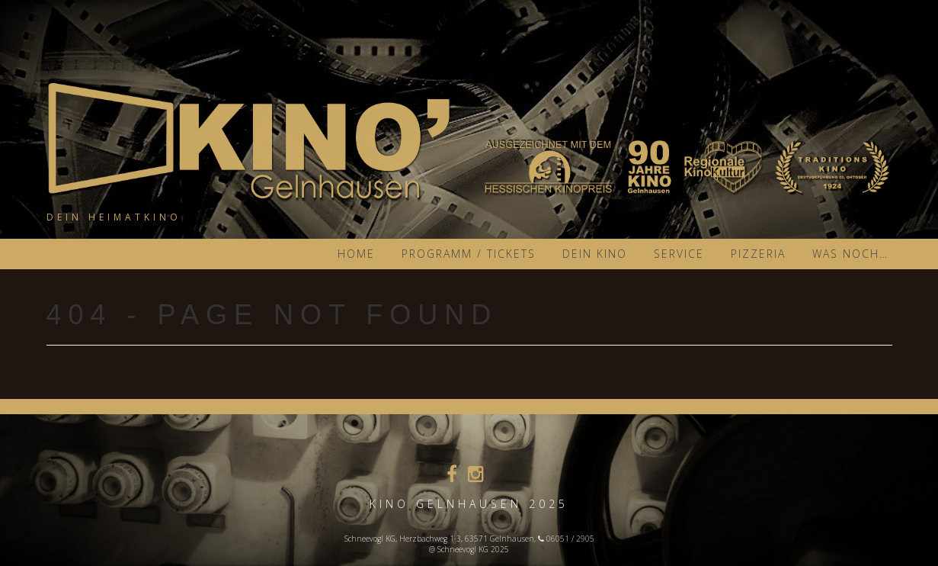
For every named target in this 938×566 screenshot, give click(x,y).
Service (679, 253)
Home (356, 253)
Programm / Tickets (469, 253)
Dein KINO (594, 253)
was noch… (850, 253)
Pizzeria (758, 253)
